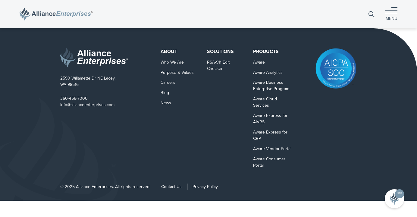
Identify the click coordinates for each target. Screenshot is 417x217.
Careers (168, 82)
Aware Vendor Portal (272, 149)
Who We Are (172, 62)
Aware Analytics (268, 72)
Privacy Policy (205, 187)
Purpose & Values (177, 72)
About (169, 51)
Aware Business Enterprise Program (271, 85)
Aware (259, 62)
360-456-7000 (74, 98)
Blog (165, 93)
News (166, 103)
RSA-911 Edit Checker (218, 65)
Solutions (220, 51)
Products (266, 51)
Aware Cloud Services (265, 102)
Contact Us (171, 187)
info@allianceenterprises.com (87, 105)
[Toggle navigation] (391, 14)
